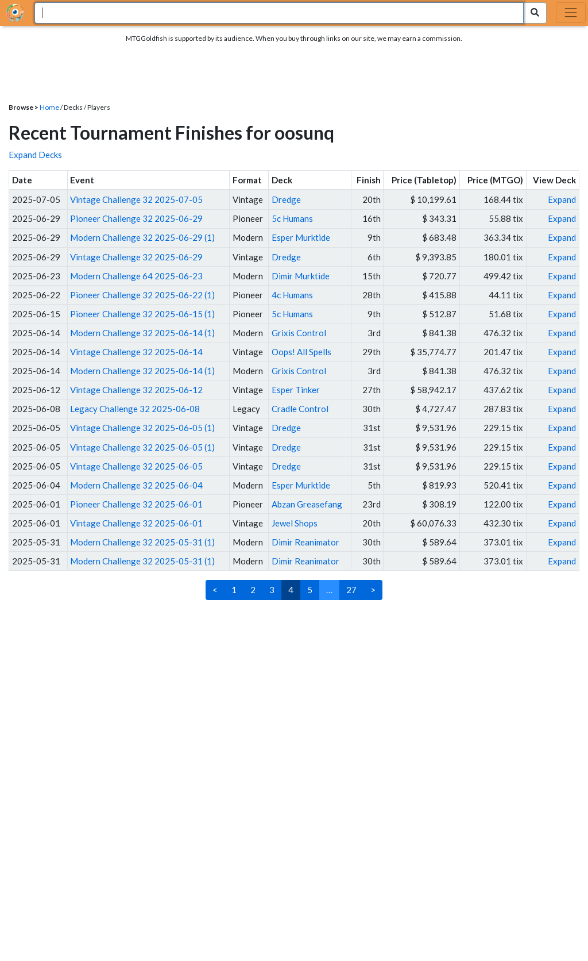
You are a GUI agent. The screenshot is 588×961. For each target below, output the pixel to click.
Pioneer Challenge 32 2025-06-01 (136, 504)
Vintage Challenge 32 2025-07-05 (136, 199)
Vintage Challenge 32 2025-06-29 (136, 257)
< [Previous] (215, 590)
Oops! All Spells (301, 352)
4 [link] (290, 590)
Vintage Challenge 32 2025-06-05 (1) (142, 427)
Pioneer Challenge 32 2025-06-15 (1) (142, 314)
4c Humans (292, 295)
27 (351, 590)
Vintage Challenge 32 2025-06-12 (136, 390)
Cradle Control (300, 408)
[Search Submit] (535, 13)
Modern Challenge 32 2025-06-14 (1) (142, 333)
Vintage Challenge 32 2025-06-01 (136, 523)
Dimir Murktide (301, 276)
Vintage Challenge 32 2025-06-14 (136, 352)
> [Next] (373, 590)
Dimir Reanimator (305, 542)
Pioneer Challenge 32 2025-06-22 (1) (142, 295)
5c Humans (292, 218)
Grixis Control (299, 333)
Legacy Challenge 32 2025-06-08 (135, 408)
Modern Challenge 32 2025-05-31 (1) (142, 542)
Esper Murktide (301, 237)
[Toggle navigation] (571, 12)
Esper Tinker (296, 390)
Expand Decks (35, 154)
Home (49, 107)
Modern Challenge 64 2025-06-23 (136, 276)
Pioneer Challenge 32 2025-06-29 (136, 218)
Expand (562, 199)
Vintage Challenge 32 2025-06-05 (136, 466)
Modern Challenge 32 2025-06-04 (136, 485)
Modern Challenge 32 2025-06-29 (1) (142, 237)
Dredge (286, 199)
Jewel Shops (295, 523)
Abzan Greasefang (307, 504)
